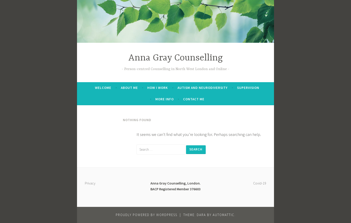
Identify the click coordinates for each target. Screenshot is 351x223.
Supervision (248, 88)
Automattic (223, 215)
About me (129, 88)
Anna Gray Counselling (175, 58)
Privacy (90, 183)
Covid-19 (259, 183)
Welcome (103, 88)
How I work (157, 88)
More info (164, 99)
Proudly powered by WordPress (146, 215)
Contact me (193, 99)
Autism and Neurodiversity (203, 88)
